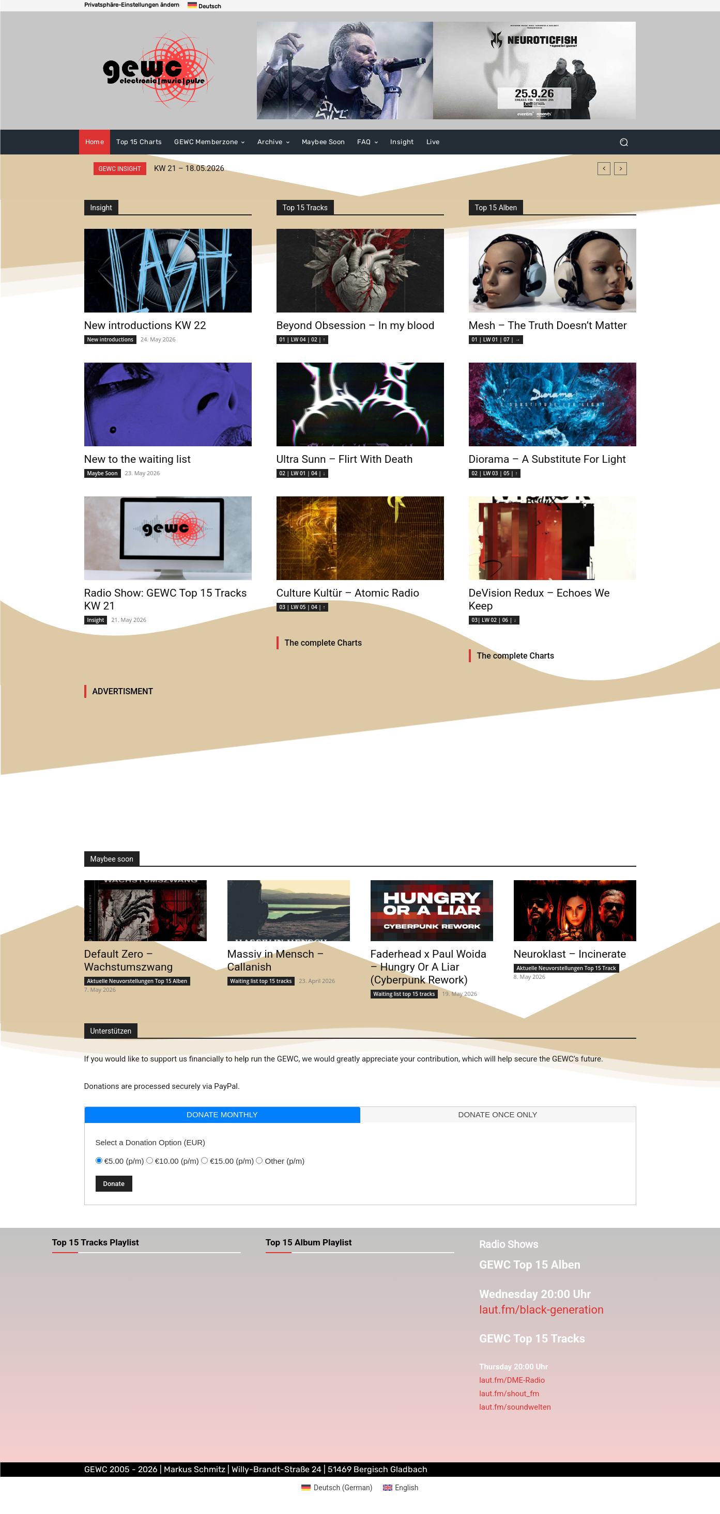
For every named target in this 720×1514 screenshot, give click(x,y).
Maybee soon (111, 859)
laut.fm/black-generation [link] (541, 1309)
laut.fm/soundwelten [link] (515, 1407)
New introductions (110, 339)
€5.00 (124, 1161)
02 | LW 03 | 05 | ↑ (495, 473)
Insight (95, 619)
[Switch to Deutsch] (204, 5)
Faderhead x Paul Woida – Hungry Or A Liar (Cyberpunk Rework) (429, 967)
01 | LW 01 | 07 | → (496, 339)
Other (285, 1161)
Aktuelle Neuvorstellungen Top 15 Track (566, 968)
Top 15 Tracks (305, 208)
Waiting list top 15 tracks (261, 981)
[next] (620, 168)
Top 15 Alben (496, 208)
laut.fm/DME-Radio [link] (512, 1380)
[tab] (222, 1115)
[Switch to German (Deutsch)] (336, 1487)
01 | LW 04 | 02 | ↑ (303, 339)
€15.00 (232, 1161)
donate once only (498, 1114)
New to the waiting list (137, 459)
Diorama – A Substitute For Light (547, 459)
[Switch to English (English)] (401, 1487)
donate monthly (222, 1114)
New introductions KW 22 (145, 325)
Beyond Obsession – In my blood (356, 325)
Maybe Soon (102, 473)
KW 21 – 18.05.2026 (189, 168)
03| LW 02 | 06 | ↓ (494, 619)
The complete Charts (323, 643)
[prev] (604, 168)
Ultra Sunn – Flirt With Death (345, 459)
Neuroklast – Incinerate (570, 954)
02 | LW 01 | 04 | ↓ (303, 473)
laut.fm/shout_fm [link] (509, 1393)
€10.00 (177, 1161)
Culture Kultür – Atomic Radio (348, 593)
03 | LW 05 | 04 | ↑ (303, 607)
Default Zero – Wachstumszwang (128, 960)
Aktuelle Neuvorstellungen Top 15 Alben (137, 981)
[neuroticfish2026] (446, 70)
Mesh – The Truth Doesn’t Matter (548, 325)
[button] (131, 5)
